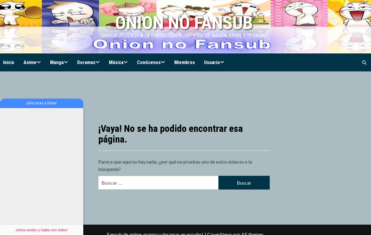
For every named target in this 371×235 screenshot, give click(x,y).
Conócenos (151, 62)
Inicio (8, 62)
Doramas (88, 62)
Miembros (184, 62)
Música (118, 62)
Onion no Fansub (184, 23)
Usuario (214, 62)
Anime (32, 62)
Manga (59, 62)
